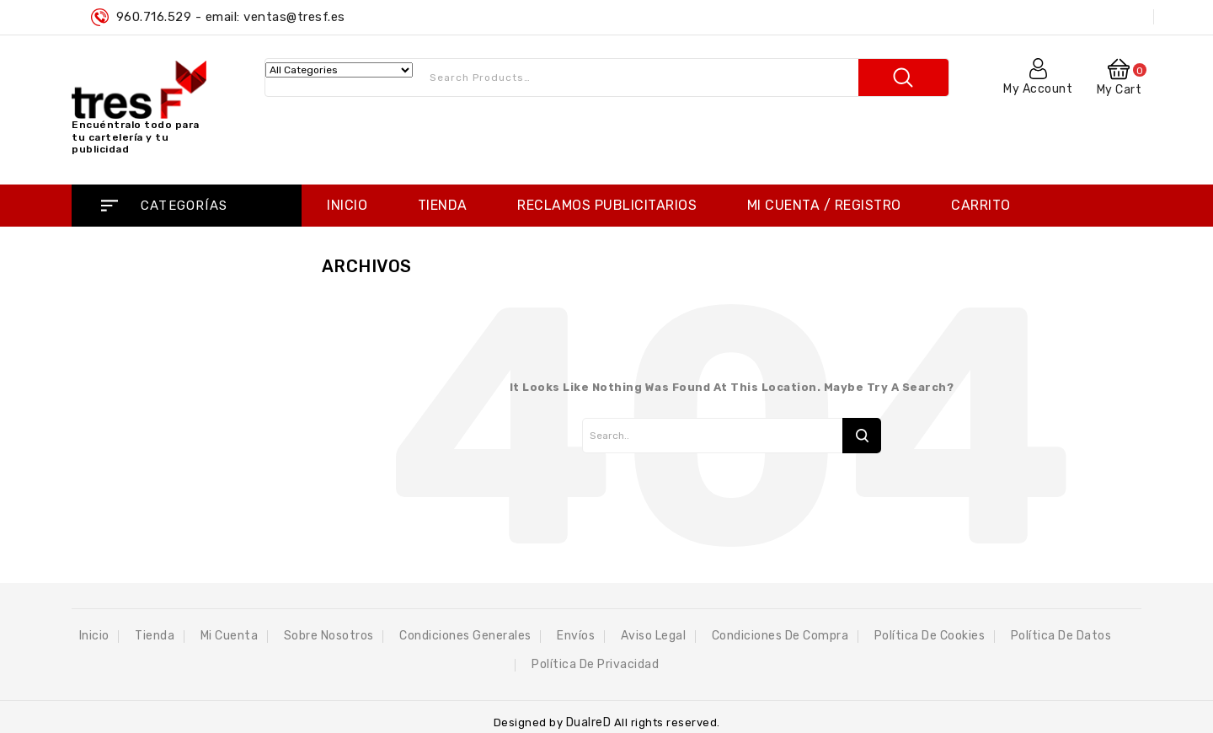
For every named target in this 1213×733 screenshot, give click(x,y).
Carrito (981, 205)
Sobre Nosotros (329, 636)
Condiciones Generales (465, 636)
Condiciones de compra (780, 636)
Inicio (347, 205)
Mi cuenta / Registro (824, 205)
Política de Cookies (930, 636)
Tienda (443, 205)
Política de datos (1061, 636)
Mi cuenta (229, 636)
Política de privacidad (595, 664)
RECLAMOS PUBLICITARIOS (607, 205)
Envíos (576, 636)
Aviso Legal (654, 636)
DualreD (590, 722)
